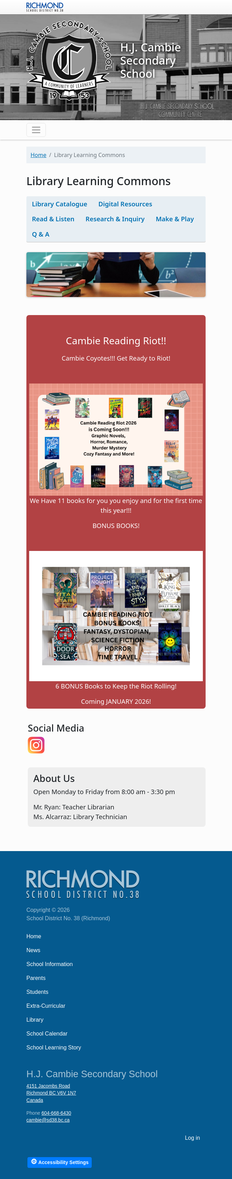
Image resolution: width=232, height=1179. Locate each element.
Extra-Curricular (45, 1006)
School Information (49, 964)
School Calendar (46, 1034)
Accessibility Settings (60, 1161)
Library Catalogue (59, 203)
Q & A (40, 234)
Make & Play (175, 218)
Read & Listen (53, 218)
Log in (192, 1138)
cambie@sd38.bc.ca (47, 1120)
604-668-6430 (56, 1113)
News (33, 950)
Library (34, 1020)
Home (39, 155)
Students (37, 992)
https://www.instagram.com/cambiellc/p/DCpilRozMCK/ (36, 745)
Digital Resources (125, 203)
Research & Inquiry (114, 218)
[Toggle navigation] (36, 130)
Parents (35, 978)
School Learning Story (53, 1047)
